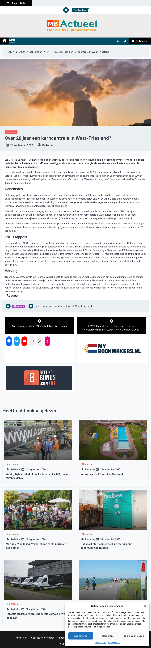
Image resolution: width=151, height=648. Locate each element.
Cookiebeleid (100, 642)
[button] (144, 606)
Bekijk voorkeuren (133, 636)
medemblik (64, 306)
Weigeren (107, 636)
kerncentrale (45, 306)
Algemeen (11, 132)
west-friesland (83, 306)
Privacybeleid (114, 642)
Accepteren (81, 636)
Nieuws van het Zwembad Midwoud (101, 474)
